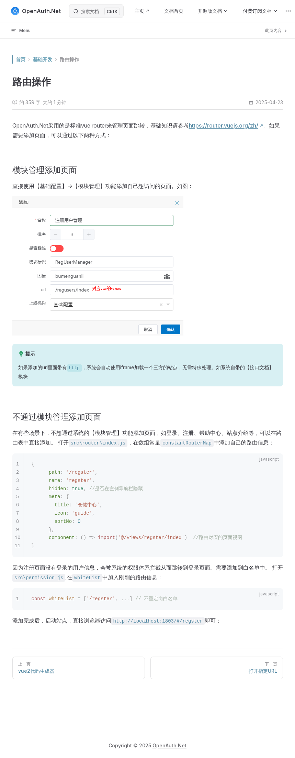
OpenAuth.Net (169, 745)
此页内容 (276, 30)
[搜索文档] (96, 11)
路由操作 (69, 59)
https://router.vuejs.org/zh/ (223, 125)
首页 (20, 59)
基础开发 (42, 59)
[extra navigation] (288, 11)
